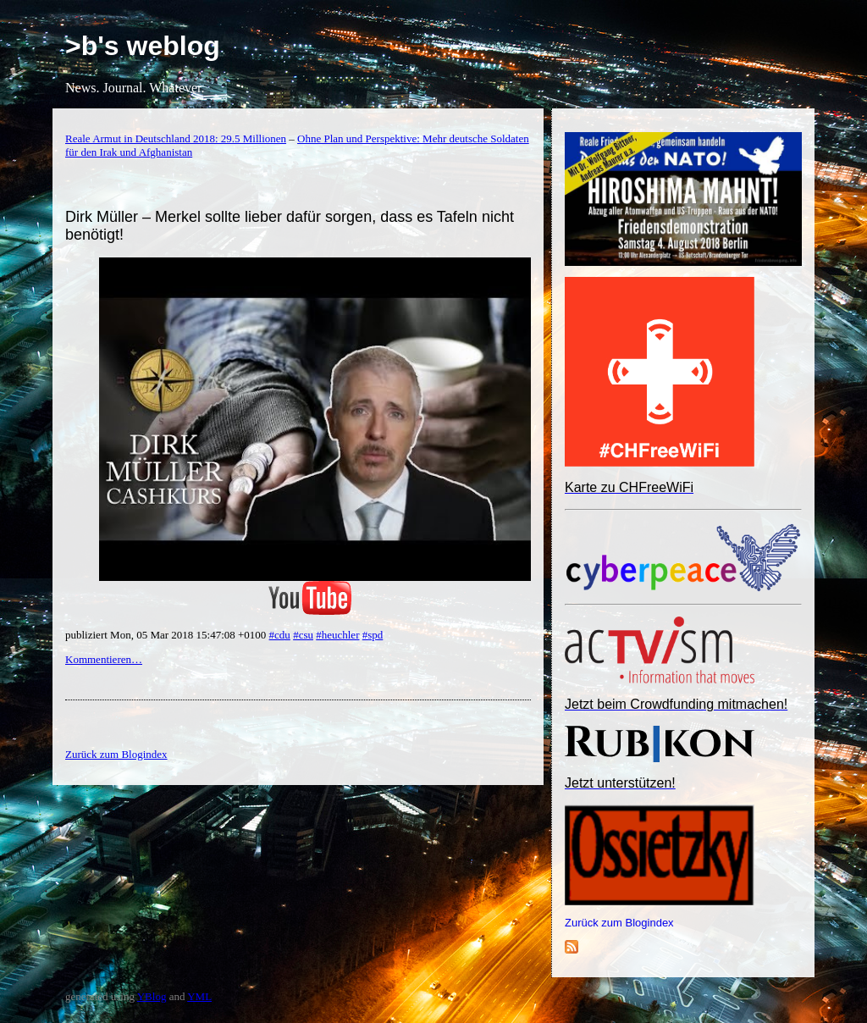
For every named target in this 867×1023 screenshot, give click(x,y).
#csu (303, 634)
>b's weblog (142, 45)
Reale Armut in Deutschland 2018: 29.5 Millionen (175, 138)
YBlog (152, 996)
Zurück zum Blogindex (619, 922)
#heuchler (337, 634)
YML (199, 996)
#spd (373, 634)
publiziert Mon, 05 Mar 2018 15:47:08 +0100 (167, 634)
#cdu (279, 634)
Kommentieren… (103, 659)
